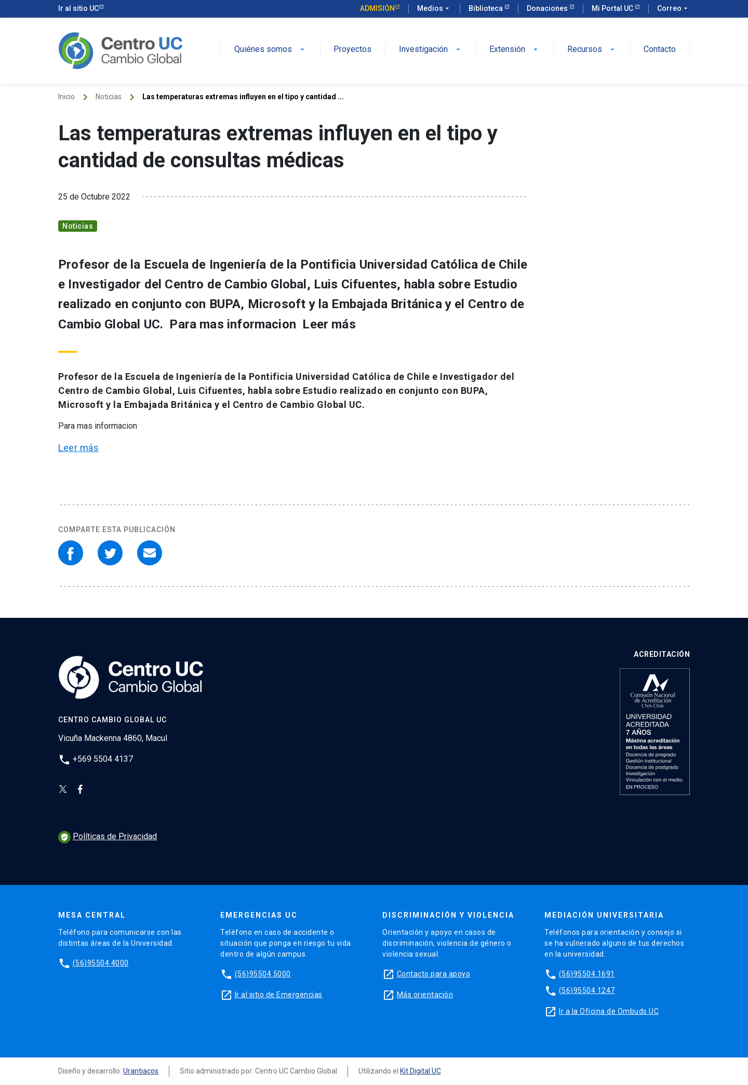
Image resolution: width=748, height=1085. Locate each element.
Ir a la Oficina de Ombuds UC (609, 1011)
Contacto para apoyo (434, 974)
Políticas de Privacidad (107, 836)
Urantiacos (140, 1071)
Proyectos (352, 49)
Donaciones (548, 8)
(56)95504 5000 (263, 974)
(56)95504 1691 (587, 974)
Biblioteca (486, 8)
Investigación (430, 49)
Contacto (660, 49)
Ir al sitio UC (78, 8)
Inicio (66, 96)
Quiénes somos (270, 49)
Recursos (592, 49)
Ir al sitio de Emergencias (279, 994)
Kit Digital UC (420, 1071)
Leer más (78, 447)
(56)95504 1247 (587, 990)
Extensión (514, 49)
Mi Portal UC (613, 8)
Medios (434, 9)
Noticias (109, 96)
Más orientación (425, 994)
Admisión (377, 8)
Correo (673, 9)
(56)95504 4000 (101, 963)
